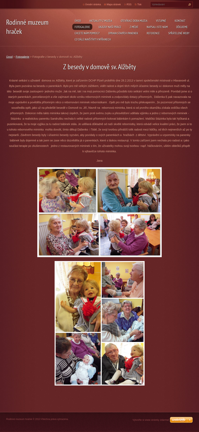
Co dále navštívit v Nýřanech (93, 39)
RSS (129, 4)
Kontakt (180, 21)
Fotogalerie (82, 27)
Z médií (134, 27)
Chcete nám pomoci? (87, 33)
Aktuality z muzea (100, 21)
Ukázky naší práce (110, 27)
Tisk (139, 4)
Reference (153, 33)
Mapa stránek (114, 4)
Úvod (78, 21)
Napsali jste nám (157, 27)
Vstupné (161, 21)
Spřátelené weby (178, 33)
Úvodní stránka (93, 4)
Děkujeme (182, 27)
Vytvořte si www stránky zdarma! (151, 419)
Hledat (189, 4)
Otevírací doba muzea (134, 21)
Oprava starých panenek (123, 33)
